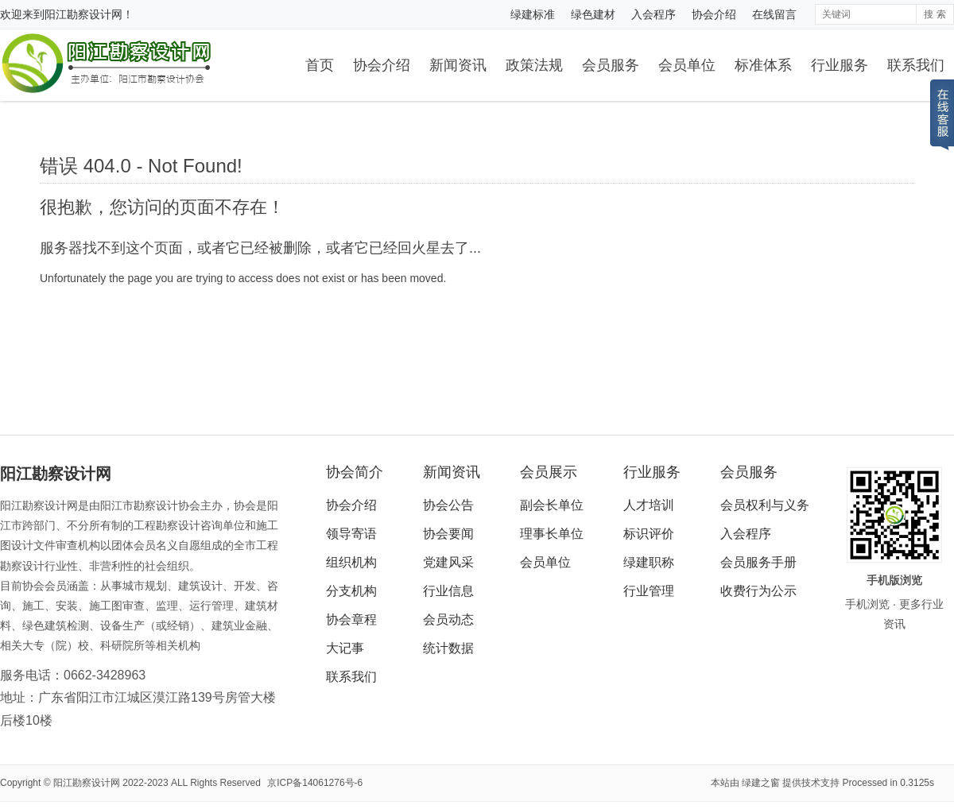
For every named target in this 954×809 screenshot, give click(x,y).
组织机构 (351, 562)
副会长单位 (552, 505)
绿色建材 (593, 14)
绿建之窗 (761, 782)
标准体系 (763, 65)
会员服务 (610, 65)
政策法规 (534, 65)
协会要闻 (448, 533)
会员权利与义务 (764, 505)
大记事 (345, 648)
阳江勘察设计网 (83, 14)
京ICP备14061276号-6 (315, 782)
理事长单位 (552, 533)
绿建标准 (532, 14)
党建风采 (448, 562)
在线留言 (774, 14)
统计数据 (448, 648)
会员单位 (687, 65)
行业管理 (648, 591)
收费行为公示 (758, 591)
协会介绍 (714, 14)
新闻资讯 (458, 65)
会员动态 (448, 619)
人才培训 (648, 505)
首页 (319, 65)
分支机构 (351, 591)
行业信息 (448, 591)
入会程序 (653, 14)
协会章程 (351, 619)
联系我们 (915, 65)
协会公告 (448, 505)
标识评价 (648, 533)
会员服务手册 (758, 562)
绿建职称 (648, 562)
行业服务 (839, 65)
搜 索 (934, 14)
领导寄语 (351, 533)
